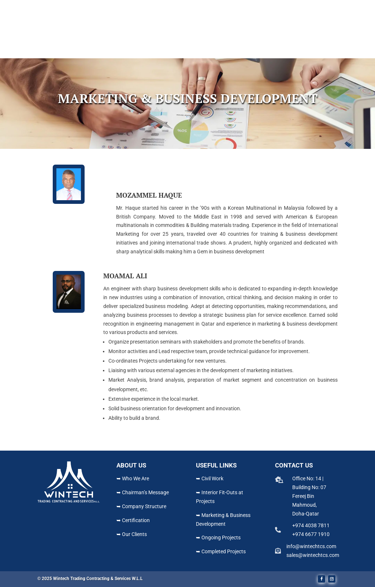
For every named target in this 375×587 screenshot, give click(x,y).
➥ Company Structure (141, 506)
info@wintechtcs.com (311, 546)
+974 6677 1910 (311, 534)
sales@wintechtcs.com (312, 555)
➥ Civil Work (209, 478)
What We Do (163, 49)
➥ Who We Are (132, 478)
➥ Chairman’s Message (142, 492)
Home (99, 49)
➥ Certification (133, 520)
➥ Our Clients (131, 534)
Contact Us (269, 49)
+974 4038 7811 (311, 525)
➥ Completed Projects (221, 551)
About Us (124, 49)
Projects (203, 49)
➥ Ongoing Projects (218, 537)
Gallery (238, 49)
